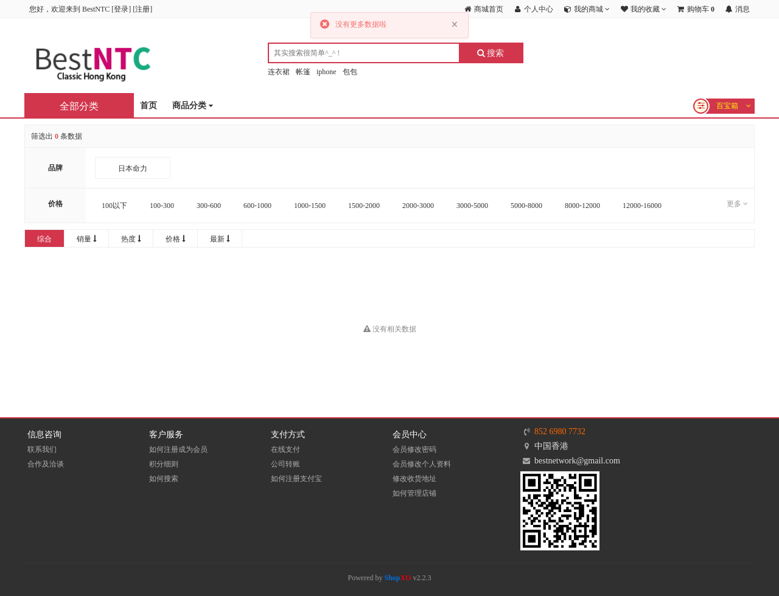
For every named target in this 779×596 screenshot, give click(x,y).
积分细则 (163, 464)
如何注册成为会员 (178, 449)
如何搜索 (163, 478)
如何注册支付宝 (296, 478)
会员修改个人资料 (422, 464)
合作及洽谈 (45, 464)
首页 (148, 105)
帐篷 (303, 72)
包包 (350, 72)
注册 (142, 9)
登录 (121, 9)
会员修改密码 (414, 449)
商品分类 (192, 106)
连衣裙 (279, 72)
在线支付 (285, 449)
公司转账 (285, 464)
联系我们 (42, 449)
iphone (326, 72)
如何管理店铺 (414, 493)
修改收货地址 (414, 478)
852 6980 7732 (559, 431)
